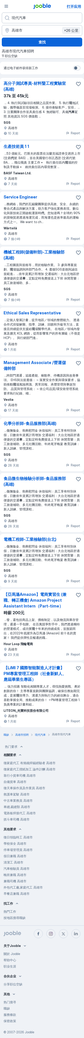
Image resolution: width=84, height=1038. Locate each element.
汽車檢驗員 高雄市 (17, 868)
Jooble (29, 1032)
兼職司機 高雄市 (15, 881)
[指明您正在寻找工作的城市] (42, 30)
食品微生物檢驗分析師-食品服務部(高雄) (35, 481)
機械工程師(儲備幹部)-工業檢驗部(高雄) (34, 255)
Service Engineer (20, 197)
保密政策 (10, 1021)
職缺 (7, 1008)
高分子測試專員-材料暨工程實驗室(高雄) (35, 86)
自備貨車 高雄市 (15, 782)
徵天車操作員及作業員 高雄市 (24, 788)
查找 (42, 42)
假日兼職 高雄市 (15, 856)
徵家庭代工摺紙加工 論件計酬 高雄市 (30, 769)
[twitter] (63, 933)
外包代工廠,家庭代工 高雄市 (23, 887)
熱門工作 (10, 911)
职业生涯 (10, 966)
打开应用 (74, 6)
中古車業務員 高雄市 (18, 800)
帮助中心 (10, 960)
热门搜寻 (10, 1002)
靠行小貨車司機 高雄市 (20, 775)
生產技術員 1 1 (16, 146)
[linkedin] (75, 933)
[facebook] (38, 933)
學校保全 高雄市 (15, 843)
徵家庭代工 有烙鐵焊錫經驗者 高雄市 (30, 763)
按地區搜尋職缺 (15, 918)
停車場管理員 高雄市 (18, 850)
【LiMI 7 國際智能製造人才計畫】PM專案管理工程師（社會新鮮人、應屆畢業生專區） (35, 673)
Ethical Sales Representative (32, 313)
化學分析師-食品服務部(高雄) (30, 423)
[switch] (76, 68)
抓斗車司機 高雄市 (17, 819)
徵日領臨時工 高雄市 (18, 837)
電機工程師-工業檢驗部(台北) (30, 539)
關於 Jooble (12, 954)
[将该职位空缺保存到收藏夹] (78, 84)
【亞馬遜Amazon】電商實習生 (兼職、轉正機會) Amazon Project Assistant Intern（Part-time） (35, 600)
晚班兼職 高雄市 (15, 875)
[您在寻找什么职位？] (42, 18)
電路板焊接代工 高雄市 (20, 813)
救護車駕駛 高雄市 (17, 794)
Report (73, 133)
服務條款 (10, 1015)
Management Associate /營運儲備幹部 (35, 365)
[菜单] (6, 6)
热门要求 (14, 746)
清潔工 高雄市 (13, 862)
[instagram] (50, 933)
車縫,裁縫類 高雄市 (17, 807)
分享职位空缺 (13, 984)
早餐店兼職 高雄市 (17, 893)
